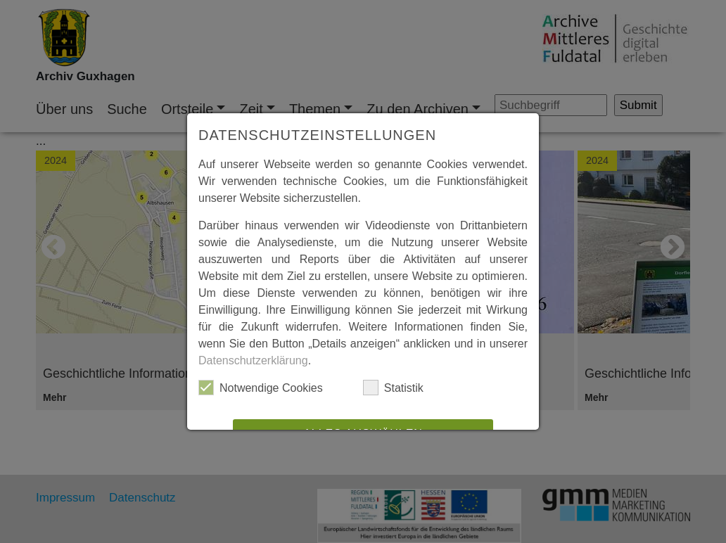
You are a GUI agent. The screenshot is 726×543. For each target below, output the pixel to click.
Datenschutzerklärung (253, 360)
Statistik (393, 387)
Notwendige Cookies (260, 387)
